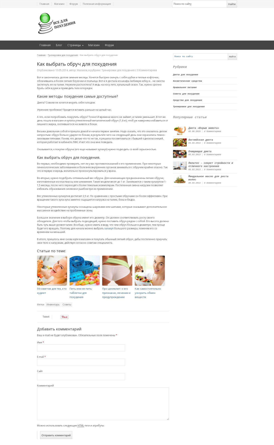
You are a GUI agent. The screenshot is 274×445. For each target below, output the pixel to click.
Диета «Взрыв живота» (203, 128)
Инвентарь (53, 304)
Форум (73, 4)
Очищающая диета (199, 151)
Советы (67, 304)
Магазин (59, 4)
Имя (40, 342)
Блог (59, 45)
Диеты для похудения (185, 75)
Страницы (74, 45)
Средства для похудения (187, 100)
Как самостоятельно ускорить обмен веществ (148, 293)
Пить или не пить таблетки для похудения (81, 293)
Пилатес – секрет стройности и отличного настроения (210, 165)
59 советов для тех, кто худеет (52, 291)
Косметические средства (187, 81)
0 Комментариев (212, 131)
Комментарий (45, 385)
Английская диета (200, 139)
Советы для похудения (186, 94)
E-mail (41, 357)
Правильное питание (185, 87)
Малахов (82, 70)
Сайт (40, 371)
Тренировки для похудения (63, 55)
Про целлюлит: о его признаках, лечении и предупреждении (116, 293)
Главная (44, 4)
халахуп (109, 228)
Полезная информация (97, 4)
